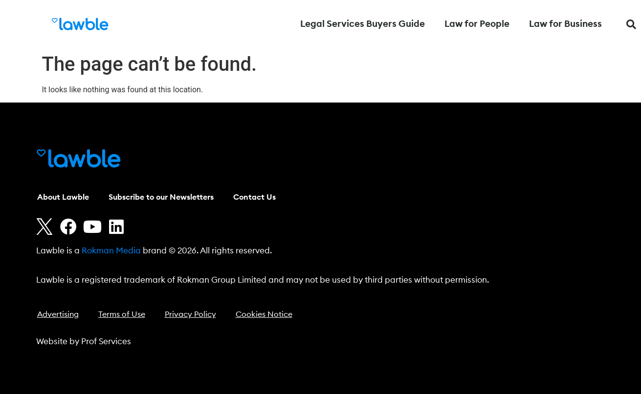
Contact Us (254, 197)
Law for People (476, 24)
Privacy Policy (190, 314)
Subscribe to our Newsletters (161, 197)
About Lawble (63, 197)
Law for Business (565, 24)
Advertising (58, 314)
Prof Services (106, 341)
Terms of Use (121, 314)
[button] (631, 24)
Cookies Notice (264, 314)
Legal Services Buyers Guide (362, 24)
